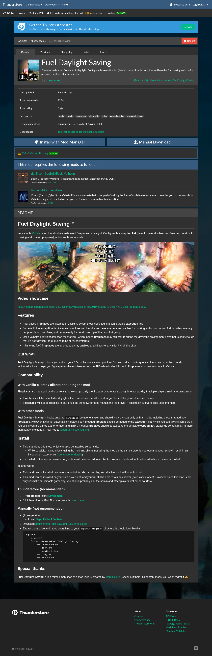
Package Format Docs (178, 623)
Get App (188, 26)
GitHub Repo (173, 619)
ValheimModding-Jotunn (48, 190)
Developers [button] (51, 4)
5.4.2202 (52, 182)
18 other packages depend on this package (81, 131)
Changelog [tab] (67, 52)
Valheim (8, 13)
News (65, 4)
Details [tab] (25, 52)
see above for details (69, 454)
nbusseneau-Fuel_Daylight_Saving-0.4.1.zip (61, 523)
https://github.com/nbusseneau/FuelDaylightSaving (164, 80)
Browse (22, 12)
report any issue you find (74, 429)
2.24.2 (50, 203)
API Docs (171, 616)
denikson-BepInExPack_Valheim (53, 173)
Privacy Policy (142, 619)
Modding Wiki (36, 12)
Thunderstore (12, 4)
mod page (78, 500)
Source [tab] (103, 52)
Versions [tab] (45, 52)
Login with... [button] (199, 4)
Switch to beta (180, 4)
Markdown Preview (176, 627)
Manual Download (152, 141)
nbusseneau (37, 40)
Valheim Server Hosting (102, 12)
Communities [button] (33, 4)
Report (189, 40)
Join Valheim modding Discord (65, 12)
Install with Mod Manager (59, 141)
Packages (22, 40)
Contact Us (140, 616)
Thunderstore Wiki (144, 623)
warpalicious (113, 577)
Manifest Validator (176, 630)
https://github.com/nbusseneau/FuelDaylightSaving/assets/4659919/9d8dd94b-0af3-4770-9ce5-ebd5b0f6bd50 (82, 306)
